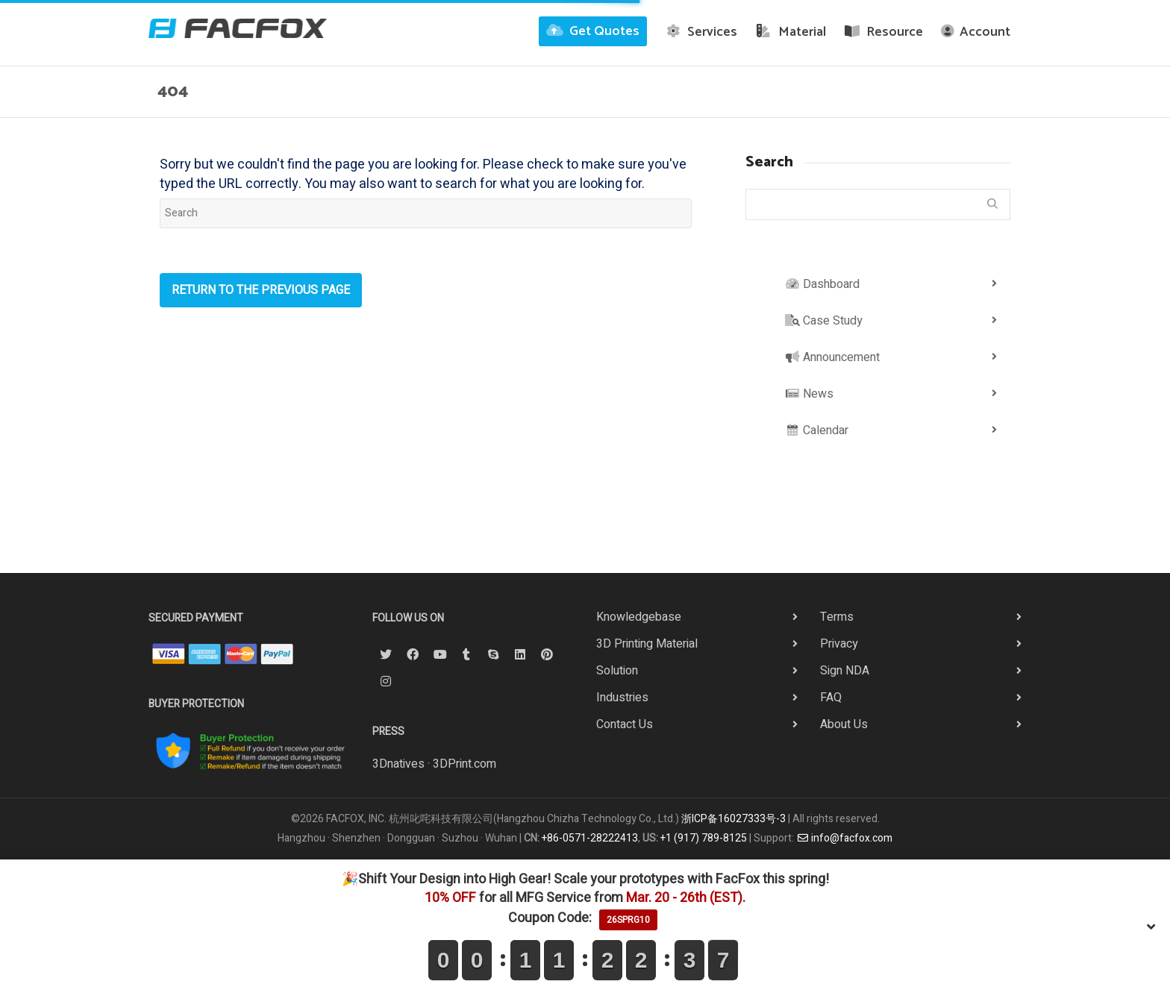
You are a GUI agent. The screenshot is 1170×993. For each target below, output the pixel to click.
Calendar (816, 430)
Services (701, 32)
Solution (617, 671)
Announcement (832, 357)
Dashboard (822, 284)
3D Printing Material (647, 644)
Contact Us (624, 724)
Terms (837, 617)
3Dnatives (398, 764)
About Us (844, 724)
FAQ (831, 698)
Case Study (824, 321)
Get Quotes (592, 31)
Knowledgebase (638, 617)
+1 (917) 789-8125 (703, 838)
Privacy (839, 644)
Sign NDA (844, 671)
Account (975, 32)
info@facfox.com (844, 838)
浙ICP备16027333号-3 (733, 819)
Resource (884, 32)
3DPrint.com (464, 764)
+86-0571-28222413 (590, 838)
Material (790, 32)
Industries (622, 698)
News (809, 394)
